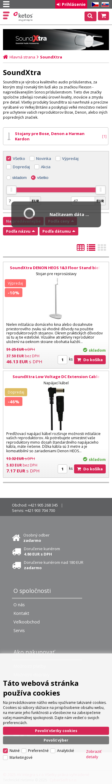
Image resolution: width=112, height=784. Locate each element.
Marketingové (21, 757)
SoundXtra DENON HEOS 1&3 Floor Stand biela (56, 267)
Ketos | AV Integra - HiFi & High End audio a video (24, 16)
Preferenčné (38, 750)
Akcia (45, 166)
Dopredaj (21, 166)
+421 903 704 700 (40, 510)
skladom (19, 177)
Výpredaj (70, 158)
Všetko (19, 158)
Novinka (43, 158)
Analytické (65, 750)
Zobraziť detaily (94, 754)
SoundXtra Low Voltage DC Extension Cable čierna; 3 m (56, 379)
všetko (42, 177)
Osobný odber (36, 537)
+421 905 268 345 (43, 505)
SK (104, 4)
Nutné (15, 750)
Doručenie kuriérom (42, 551)
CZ (94, 4)
